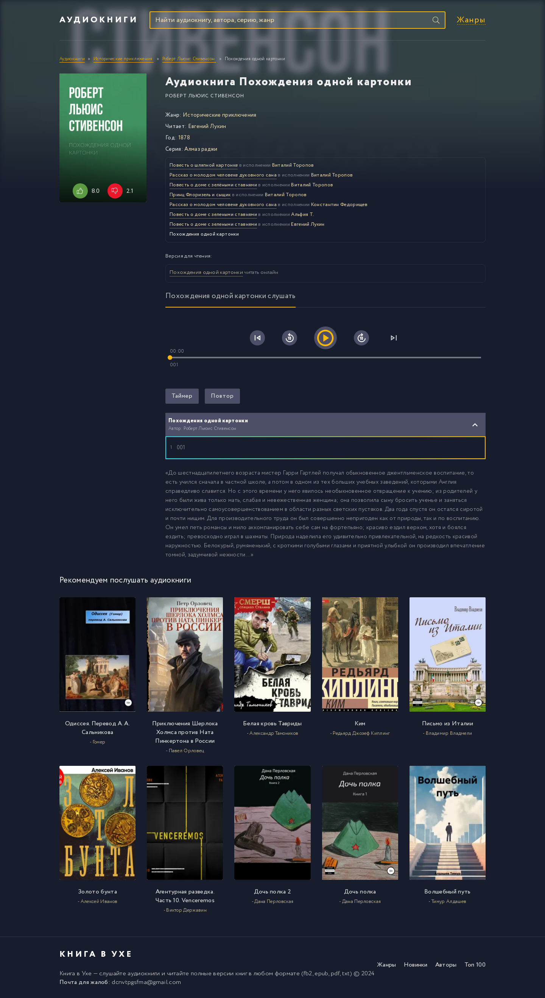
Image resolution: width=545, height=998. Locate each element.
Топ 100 (475, 965)
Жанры (471, 20)
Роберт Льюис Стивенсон (204, 96)
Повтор (222, 396)
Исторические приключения (220, 115)
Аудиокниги (98, 20)
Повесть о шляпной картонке (204, 165)
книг (241, 973)
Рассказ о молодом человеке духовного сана (223, 175)
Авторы (446, 965)
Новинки (416, 965)
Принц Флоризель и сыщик (200, 194)
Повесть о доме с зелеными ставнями (213, 214)
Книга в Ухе (75, 973)
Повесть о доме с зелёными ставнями (213, 185)
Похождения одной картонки (206, 272)
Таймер (182, 396)
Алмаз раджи (201, 149)
